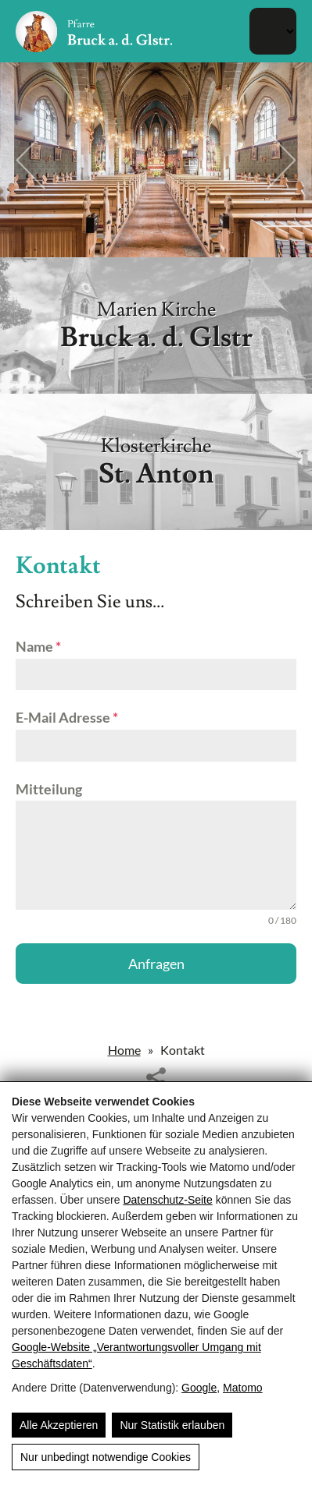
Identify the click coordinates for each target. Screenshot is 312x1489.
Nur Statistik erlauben (172, 1425)
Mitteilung (49, 789)
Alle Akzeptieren (59, 1425)
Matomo (243, 1387)
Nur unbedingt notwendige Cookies (105, 1457)
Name (38, 646)
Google (199, 1387)
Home (124, 1049)
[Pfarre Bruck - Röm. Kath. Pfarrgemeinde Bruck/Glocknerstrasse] (94, 31)
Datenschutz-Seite (167, 1200)
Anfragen (156, 963)
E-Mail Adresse (67, 717)
